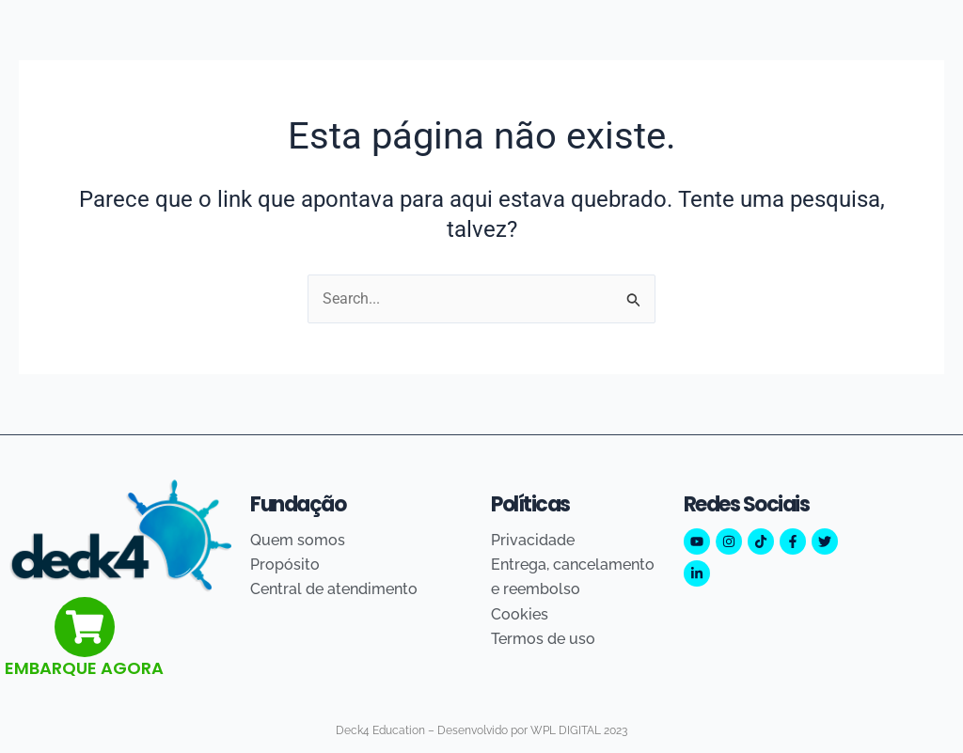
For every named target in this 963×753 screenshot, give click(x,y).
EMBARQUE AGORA (84, 668)
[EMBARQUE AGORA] (85, 627)
